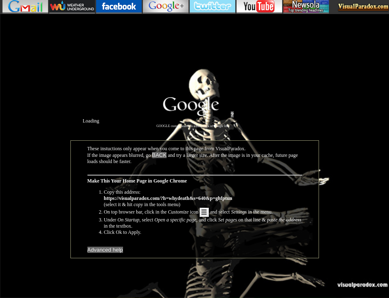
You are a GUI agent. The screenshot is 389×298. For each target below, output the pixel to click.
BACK (159, 155)
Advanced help (105, 250)
